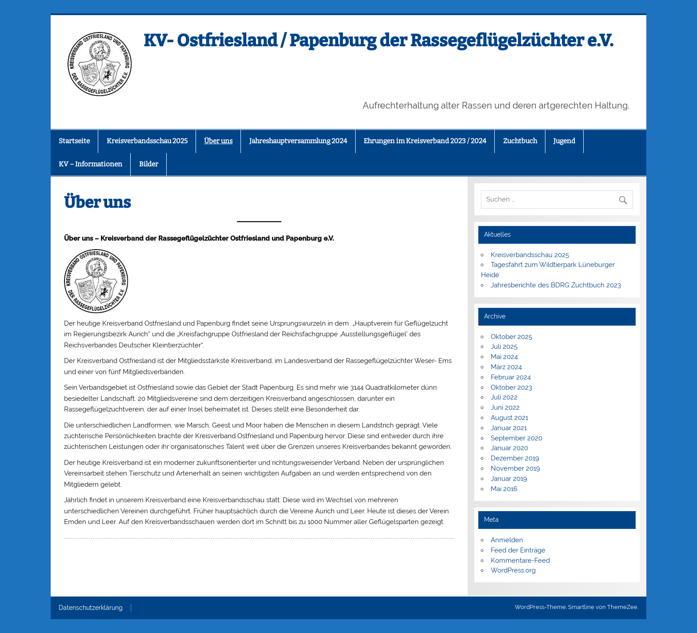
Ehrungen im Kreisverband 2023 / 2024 (425, 141)
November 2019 (515, 468)
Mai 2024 (504, 357)
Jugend (564, 141)
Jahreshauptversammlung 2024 (298, 141)
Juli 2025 (504, 347)
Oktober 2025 (511, 337)
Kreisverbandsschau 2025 (147, 141)
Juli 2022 (504, 397)
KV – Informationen (90, 164)
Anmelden (507, 540)
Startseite (74, 141)
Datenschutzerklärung (91, 608)
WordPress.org (513, 570)
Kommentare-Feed (520, 560)
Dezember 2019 (515, 458)
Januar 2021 (509, 428)
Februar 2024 (511, 377)
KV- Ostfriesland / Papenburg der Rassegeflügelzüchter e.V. (378, 40)
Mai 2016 (504, 489)
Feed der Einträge (518, 550)
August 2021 (509, 418)
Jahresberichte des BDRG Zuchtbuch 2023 (556, 285)
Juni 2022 (505, 407)
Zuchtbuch (520, 141)
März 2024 (506, 367)
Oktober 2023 (511, 387)
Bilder (148, 164)
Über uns (218, 141)
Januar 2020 (509, 448)
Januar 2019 (509, 479)
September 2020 (516, 438)
